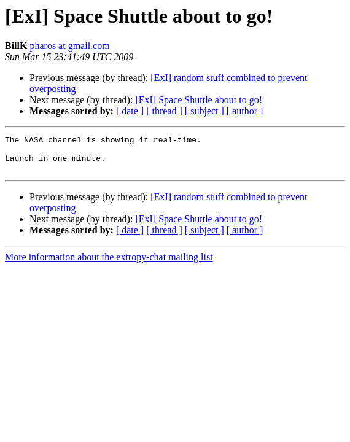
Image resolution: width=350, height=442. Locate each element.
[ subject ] (204, 111)
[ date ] (130, 111)
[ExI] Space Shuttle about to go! (198, 100)
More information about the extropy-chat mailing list (109, 264)
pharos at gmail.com (69, 46)
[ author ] (245, 111)
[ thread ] (164, 111)
